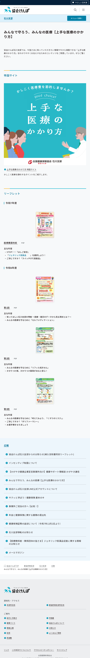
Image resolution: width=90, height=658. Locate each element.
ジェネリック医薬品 (17, 255)
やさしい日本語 (81, 2)
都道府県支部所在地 (56, 605)
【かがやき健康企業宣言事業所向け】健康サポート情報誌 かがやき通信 (44, 471)
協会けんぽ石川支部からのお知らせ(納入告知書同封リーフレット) (41, 454)
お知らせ (52, 628)
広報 (6, 445)
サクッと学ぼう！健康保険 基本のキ (26, 497)
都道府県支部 (29, 566)
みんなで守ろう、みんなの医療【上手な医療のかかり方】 (37, 480)
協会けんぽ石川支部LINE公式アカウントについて (33, 488)
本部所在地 (11, 605)
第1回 (10, 307)
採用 (8, 633)
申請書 (51, 618)
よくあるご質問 (55, 633)
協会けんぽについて (56, 623)
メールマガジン (16, 552)
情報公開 (10, 628)
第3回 (10, 409)
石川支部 (8, 18)
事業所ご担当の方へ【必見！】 (24, 506)
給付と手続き (12, 618)
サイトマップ (62, 650)
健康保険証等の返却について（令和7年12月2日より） (35, 523)
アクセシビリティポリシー (44, 650)
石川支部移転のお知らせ (21, 532)
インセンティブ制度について (23, 462)
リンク (6, 650)
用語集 (9, 638)
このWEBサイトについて (21, 650)
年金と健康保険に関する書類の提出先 (27, 514)
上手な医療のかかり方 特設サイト (21, 169)
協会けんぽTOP (13, 566)
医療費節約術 (14, 242)
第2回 (10, 358)
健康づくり (11, 623)
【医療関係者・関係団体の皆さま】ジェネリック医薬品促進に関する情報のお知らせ (45, 542)
